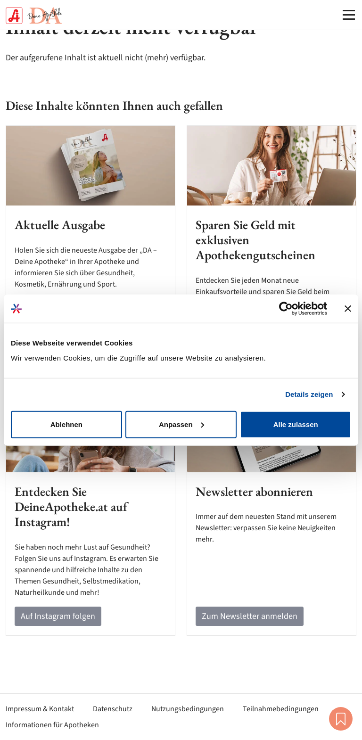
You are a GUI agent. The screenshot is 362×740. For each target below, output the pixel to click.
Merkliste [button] (341, 719)
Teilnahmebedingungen (281, 709)
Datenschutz (112, 709)
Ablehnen (66, 424)
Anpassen (181, 424)
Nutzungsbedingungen (187, 709)
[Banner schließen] (348, 308)
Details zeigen (309, 394)
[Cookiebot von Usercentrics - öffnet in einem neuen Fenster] (286, 309)
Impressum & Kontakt (40, 709)
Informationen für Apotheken (52, 725)
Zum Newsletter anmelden (249, 616)
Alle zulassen (295, 424)
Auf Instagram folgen (58, 616)
